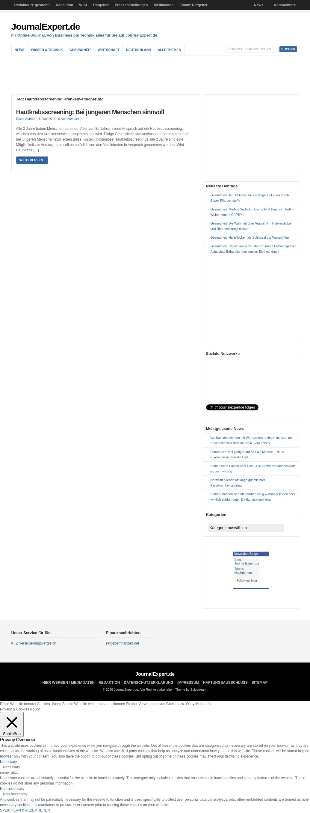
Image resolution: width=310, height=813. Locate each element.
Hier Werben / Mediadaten (69, 682)
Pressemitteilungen (131, 5)
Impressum (188, 682)
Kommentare (285, 5)
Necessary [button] (8, 762)
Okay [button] (190, 704)
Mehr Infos (203, 704)
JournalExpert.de (45, 26)
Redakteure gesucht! (32, 5)
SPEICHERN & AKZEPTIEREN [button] (25, 810)
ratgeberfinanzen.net (122, 643)
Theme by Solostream (190, 689)
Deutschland (138, 50)
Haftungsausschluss (225, 682)
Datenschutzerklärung (148, 682)
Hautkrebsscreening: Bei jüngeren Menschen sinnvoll (90, 112)
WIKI (83, 5)
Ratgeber (101, 5)
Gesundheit (80, 50)
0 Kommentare (68, 119)
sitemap (259, 682)
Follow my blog (247, 580)
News (258, 5)
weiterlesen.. (32, 160)
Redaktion (64, 5)
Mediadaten (164, 5)
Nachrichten (243, 572)
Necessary (11, 767)
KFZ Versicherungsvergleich (33, 643)
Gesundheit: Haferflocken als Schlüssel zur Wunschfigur (250, 237)
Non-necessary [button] (12, 789)
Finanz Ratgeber (194, 5)
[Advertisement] (156, 74)
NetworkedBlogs (246, 553)
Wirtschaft (109, 50)
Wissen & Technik (47, 50)
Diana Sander (26, 119)
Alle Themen (169, 50)
